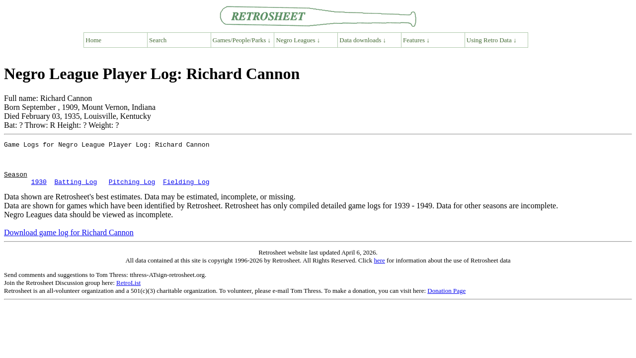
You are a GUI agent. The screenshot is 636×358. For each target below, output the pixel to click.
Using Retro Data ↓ (492, 40)
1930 (39, 190)
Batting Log (75, 190)
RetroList (128, 291)
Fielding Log (186, 190)
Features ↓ (416, 40)
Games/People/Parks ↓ (242, 40)
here (379, 269)
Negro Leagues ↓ (298, 40)
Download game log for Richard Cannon (69, 241)
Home (93, 40)
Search (157, 40)
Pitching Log (132, 190)
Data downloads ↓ (362, 40)
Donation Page (446, 299)
